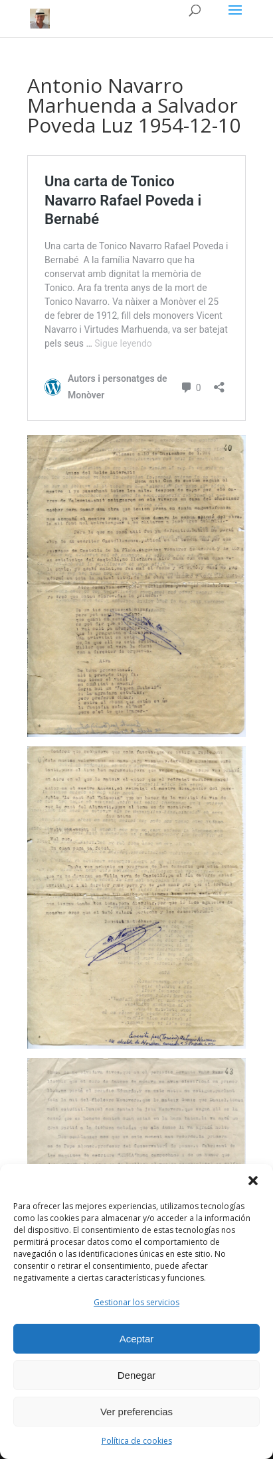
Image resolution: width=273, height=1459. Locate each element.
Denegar (137, 1375)
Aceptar (137, 1338)
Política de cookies (137, 1440)
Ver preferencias (136, 1411)
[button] (253, 1180)
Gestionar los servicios (136, 1302)
